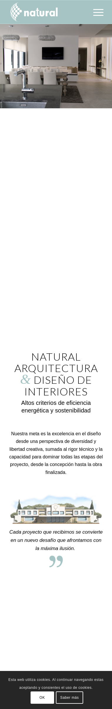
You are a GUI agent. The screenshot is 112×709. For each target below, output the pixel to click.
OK (42, 698)
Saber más (69, 698)
